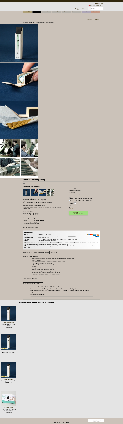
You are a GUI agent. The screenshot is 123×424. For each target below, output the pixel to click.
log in (35, 222)
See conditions (71, 236)
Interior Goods (86, 12)
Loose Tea (56, 12)
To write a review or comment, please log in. (33, 282)
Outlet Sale (95, 12)
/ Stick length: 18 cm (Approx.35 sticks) (81, 200)
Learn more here (72, 239)
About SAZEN (27, 12)
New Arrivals (37, 12)
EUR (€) (97, 5)
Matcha (46, 12)
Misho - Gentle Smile (9, 322)
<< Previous (90, 19)
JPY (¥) (101, 5)
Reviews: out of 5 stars (33, 220)
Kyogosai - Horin (8, 407)
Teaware (66, 12)
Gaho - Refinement (8, 379)
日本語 (101, 3)
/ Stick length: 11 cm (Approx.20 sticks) (81, 198)
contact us (53, 252)
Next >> (97, 19)
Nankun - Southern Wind (9, 351)
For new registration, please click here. (31, 283)
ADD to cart (78, 213)
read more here (65, 244)
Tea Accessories (76, 12)
